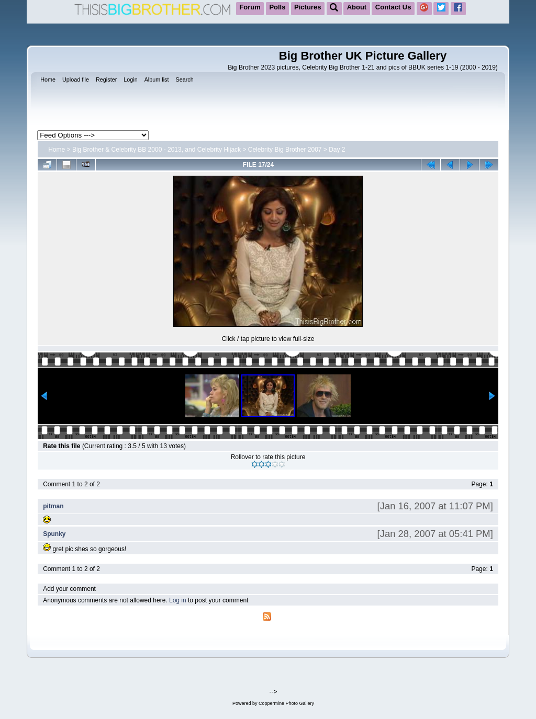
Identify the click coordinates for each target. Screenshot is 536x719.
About (357, 7)
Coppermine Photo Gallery (286, 703)
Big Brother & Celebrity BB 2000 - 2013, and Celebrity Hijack (156, 149)
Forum (249, 7)
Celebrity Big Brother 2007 (285, 149)
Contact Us (393, 7)
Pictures (307, 7)
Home (56, 149)
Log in (177, 600)
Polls (277, 7)
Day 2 (337, 149)
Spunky (54, 534)
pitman (53, 506)
